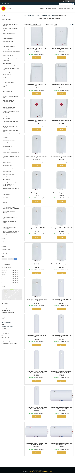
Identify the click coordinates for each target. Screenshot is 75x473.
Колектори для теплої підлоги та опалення (10, 25)
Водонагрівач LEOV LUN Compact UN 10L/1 (36, 85)
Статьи (3, 238)
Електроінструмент (7, 235)
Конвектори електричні (8, 44)
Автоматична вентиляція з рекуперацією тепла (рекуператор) (11, 208)
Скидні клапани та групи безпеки (10, 65)
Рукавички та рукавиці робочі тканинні (10, 221)
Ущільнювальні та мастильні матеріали (9, 212)
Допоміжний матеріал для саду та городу (11, 157)
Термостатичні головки (8, 55)
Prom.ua (45, 468)
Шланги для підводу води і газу (10, 121)
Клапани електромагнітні (8, 72)
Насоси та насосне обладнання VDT (11, 188)
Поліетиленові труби (7, 165)
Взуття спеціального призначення (10, 225)
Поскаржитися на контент (34, 471)
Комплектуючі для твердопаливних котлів (11, 69)
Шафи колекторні (7, 30)
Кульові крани (6, 60)
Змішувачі (5, 202)
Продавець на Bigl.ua (37, 470)
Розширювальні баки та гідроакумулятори (8, 185)
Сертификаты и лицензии (8, 244)
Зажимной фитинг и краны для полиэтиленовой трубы (10, 168)
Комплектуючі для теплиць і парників (9, 149)
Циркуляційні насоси (7, 179)
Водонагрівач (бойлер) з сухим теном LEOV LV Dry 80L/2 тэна (61, 264)
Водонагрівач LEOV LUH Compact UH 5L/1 (61, 121)
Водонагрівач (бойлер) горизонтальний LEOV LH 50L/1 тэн (61, 444)
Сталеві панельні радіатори (9, 36)
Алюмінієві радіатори (8, 41)
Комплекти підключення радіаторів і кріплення (11, 52)
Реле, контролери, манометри (10, 182)
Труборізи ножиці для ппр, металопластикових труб (9, 108)
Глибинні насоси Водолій (8, 174)
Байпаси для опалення (8, 124)
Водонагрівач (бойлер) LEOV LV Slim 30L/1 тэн (61, 300)
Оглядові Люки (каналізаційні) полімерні (10, 143)
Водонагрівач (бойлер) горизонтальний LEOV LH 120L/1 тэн (61, 408)
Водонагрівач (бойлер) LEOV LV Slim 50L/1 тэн (36, 336)
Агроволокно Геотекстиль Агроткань (11, 160)
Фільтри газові (6, 80)
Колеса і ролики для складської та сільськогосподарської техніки (11, 231)
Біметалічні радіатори (8, 38)
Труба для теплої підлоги (9, 22)
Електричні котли (6, 194)
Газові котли (5, 197)
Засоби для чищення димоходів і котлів (10, 130)
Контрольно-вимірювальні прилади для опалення (11, 112)
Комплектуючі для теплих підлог (10, 28)
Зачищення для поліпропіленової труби (10, 104)
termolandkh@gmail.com (7, 326)
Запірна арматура (7, 74)
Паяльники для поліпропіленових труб (10, 97)
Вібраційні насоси (7, 176)
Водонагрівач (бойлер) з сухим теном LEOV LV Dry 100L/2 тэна (36, 300)
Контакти (67, 9)
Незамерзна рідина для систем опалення (10, 127)
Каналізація (5, 137)
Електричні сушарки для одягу (10, 46)
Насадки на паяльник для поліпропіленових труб (8, 101)
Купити (36, 57)
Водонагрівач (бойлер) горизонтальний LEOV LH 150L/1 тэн (36, 444)
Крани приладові (7, 63)
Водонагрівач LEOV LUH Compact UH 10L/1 (36, 121)
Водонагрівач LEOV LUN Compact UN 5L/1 (61, 85)
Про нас (61, 9)
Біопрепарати (6, 205)
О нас (3, 241)
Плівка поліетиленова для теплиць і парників (11, 153)
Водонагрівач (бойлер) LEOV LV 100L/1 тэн (61, 228)
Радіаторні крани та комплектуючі (11, 58)
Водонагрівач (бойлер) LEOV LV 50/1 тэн (61, 192)
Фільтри (4, 77)
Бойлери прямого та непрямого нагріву (10, 191)
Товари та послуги (51, 9)
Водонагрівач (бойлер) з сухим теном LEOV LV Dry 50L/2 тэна (36, 264)
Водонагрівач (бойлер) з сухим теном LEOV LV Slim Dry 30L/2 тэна (36, 372)
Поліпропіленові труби (8, 91)
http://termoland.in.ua (6, 322)
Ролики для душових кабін (9, 140)
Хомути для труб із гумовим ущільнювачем (9, 228)
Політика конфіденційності (46, 471)
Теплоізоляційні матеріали (9, 33)
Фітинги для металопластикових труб (10, 85)
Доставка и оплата (6, 249)
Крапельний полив (7, 162)
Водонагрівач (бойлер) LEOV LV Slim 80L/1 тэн (61, 336)
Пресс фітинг (6, 88)
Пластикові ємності (7, 171)
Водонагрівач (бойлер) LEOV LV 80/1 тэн (36, 228)
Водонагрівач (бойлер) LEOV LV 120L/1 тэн (36, 156)
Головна (42, 9)
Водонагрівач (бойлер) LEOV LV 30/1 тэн (36, 192)
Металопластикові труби (8, 82)
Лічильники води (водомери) (9, 215)
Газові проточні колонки (8, 199)
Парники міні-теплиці (7, 146)
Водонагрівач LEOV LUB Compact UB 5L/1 (61, 49)
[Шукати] (72, 4)
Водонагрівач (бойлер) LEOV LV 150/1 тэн (61, 156)
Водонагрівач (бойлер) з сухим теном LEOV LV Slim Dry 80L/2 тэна (36, 408)
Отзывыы (4, 246)
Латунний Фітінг (6, 118)
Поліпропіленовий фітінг (8, 94)
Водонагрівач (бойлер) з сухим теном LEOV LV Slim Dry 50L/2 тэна (61, 372)
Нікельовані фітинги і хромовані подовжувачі (10, 115)
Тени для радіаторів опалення (10, 49)
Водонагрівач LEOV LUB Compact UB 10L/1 (36, 49)
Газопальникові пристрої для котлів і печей (11, 134)
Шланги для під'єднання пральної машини (10, 218)
